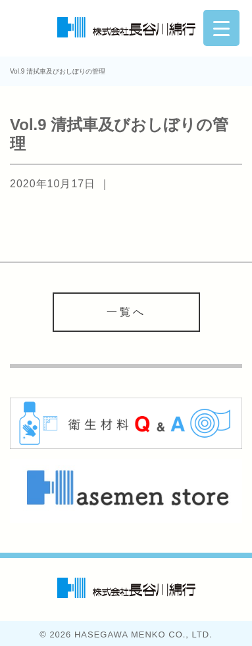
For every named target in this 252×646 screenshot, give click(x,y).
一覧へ (126, 311)
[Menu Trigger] (221, 28)
